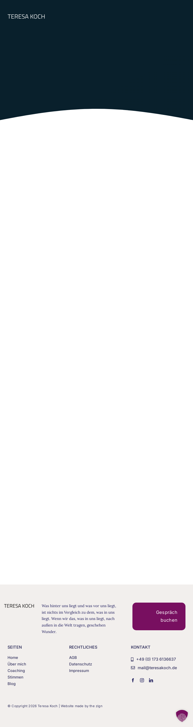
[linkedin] (151, 680)
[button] (182, 716)
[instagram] (142, 680)
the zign (96, 706)
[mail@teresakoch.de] (154, 668)
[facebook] (133, 680)
